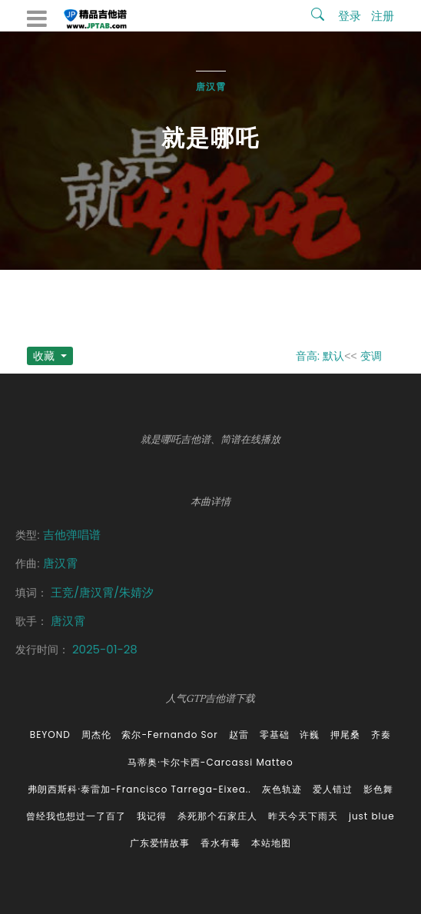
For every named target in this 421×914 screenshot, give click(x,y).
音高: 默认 (320, 356)
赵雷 (239, 734)
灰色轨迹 (282, 789)
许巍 (310, 734)
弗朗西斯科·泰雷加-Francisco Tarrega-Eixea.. (139, 789)
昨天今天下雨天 (303, 816)
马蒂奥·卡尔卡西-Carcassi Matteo (210, 762)
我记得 (152, 816)
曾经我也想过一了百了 (76, 816)
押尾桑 (345, 734)
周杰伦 (96, 734)
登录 (349, 15)
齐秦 (381, 734)
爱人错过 (333, 789)
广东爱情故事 (160, 842)
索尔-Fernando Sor (169, 734)
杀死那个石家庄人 (217, 816)
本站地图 (271, 842)
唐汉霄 (211, 86)
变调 (371, 356)
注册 (382, 15)
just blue (372, 816)
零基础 (275, 734)
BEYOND (50, 734)
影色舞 (378, 789)
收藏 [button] (45, 356)
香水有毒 (220, 842)
